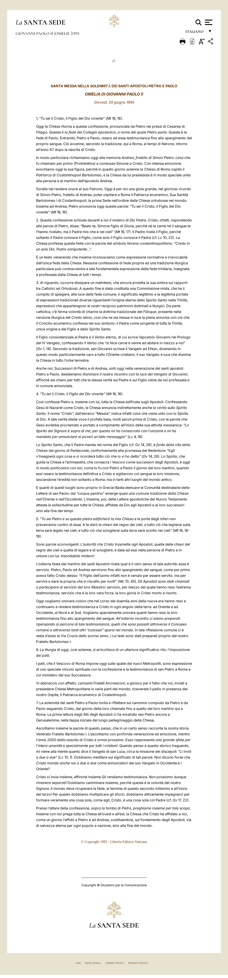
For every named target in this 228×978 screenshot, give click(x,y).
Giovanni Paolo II (35, 33)
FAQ (78, 963)
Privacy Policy (138, 963)
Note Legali (93, 963)
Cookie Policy (114, 963)
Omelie (63, 33)
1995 (75, 33)
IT (114, 61)
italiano (195, 32)
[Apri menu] (208, 22)
